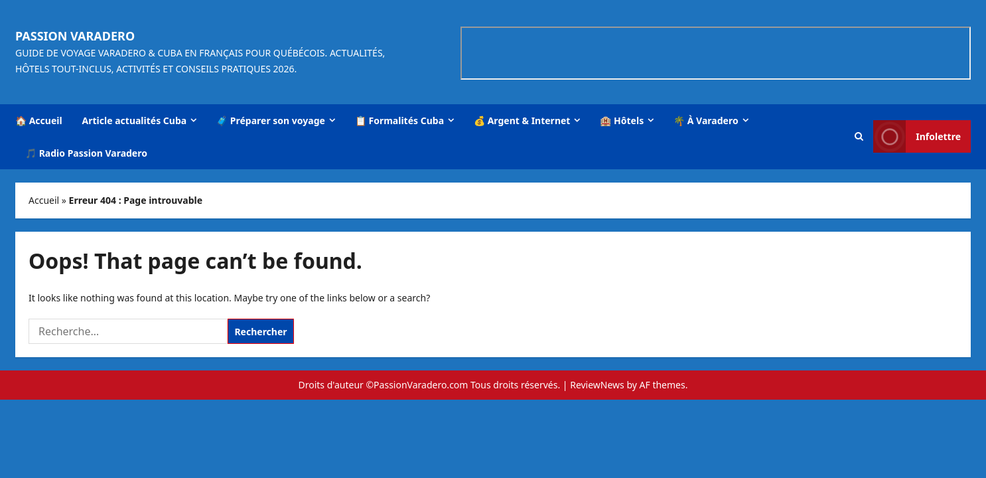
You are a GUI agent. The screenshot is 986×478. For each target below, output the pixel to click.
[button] (859, 136)
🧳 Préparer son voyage (270, 120)
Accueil (44, 200)
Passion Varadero (75, 36)
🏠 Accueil (38, 120)
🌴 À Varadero (705, 120)
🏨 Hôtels (622, 120)
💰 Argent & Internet (522, 120)
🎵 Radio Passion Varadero (86, 153)
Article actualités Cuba (134, 120)
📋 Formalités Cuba (399, 120)
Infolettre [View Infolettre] (917, 136)
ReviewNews (597, 384)
